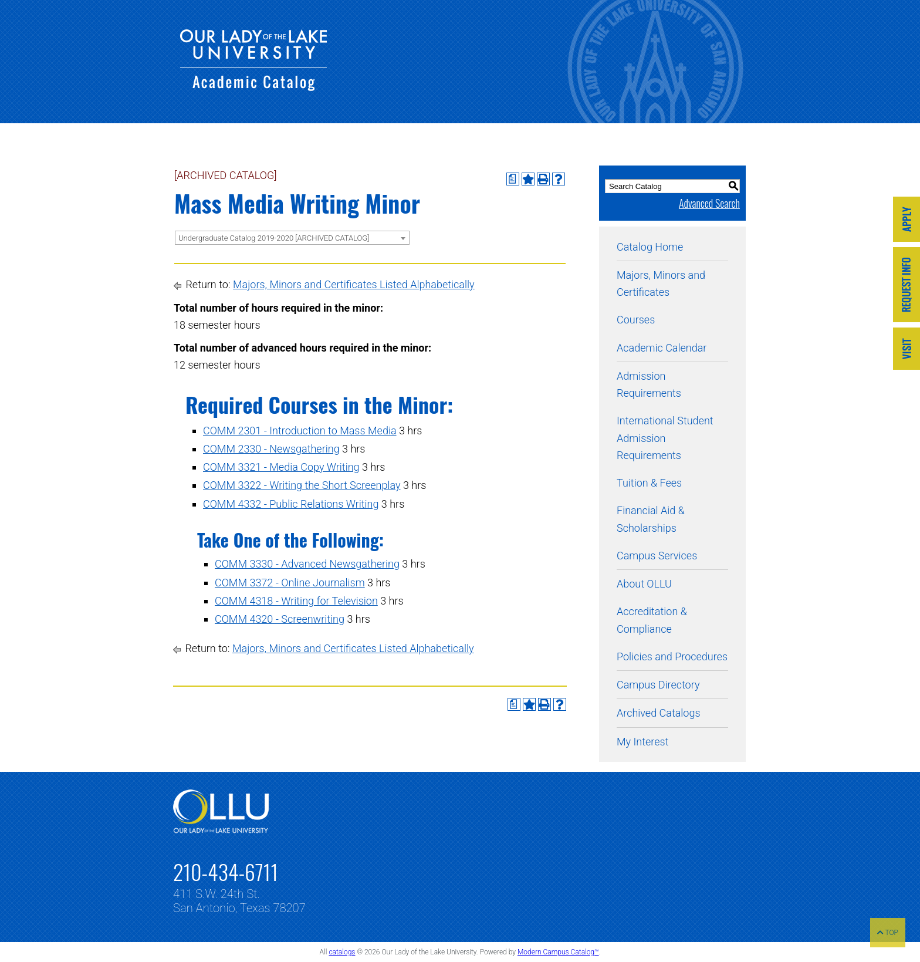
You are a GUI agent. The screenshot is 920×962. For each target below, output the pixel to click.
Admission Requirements (649, 384)
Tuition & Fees (649, 483)
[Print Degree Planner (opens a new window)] (512, 179)
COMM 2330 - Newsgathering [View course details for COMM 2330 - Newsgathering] (271, 449)
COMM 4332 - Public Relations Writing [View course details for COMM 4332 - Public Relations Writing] (290, 504)
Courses (636, 319)
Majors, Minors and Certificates (661, 283)
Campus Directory (658, 685)
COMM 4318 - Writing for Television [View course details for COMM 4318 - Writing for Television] (296, 601)
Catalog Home (650, 247)
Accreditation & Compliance (652, 619)
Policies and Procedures (672, 656)
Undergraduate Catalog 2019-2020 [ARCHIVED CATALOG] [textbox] (273, 238)
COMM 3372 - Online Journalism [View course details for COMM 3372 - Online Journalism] (290, 582)
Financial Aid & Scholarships (651, 519)
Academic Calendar (661, 348)
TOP (887, 932)
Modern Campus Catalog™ (558, 952)
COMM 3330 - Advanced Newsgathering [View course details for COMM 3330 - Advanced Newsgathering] (307, 564)
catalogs (342, 952)
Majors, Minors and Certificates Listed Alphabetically (354, 284)
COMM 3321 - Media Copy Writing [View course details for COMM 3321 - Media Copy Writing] (281, 467)
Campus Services (657, 555)
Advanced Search (709, 203)
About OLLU (644, 584)
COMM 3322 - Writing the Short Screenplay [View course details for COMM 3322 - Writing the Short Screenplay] (302, 485)
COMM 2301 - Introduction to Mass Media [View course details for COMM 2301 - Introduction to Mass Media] (300, 430)
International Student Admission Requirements (665, 437)
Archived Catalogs (659, 713)
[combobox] (292, 238)
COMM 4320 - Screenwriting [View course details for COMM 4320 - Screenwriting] (279, 619)
